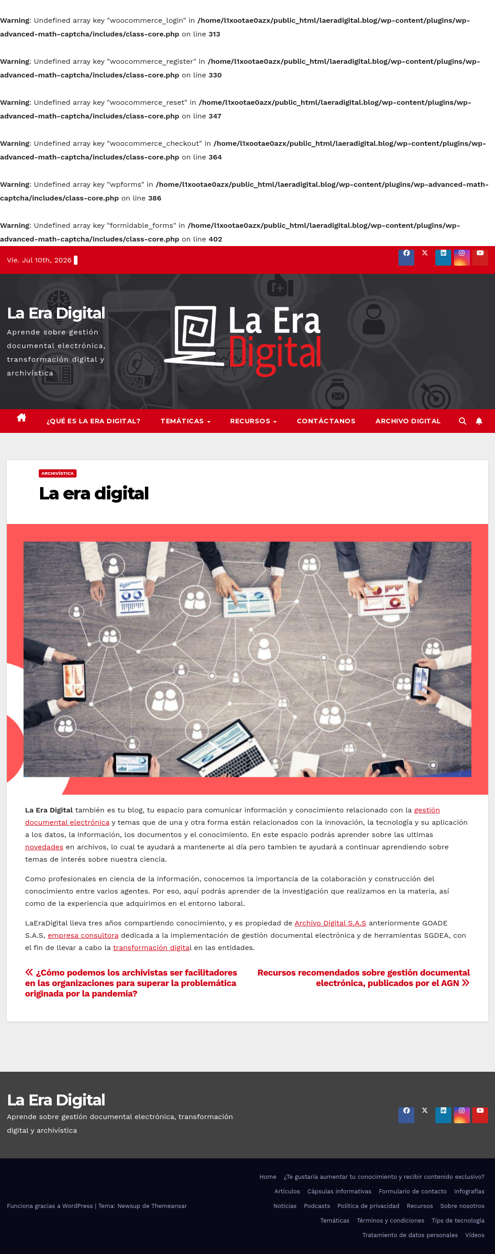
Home (267, 1176)
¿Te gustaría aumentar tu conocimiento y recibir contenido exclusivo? (384, 1176)
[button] (462, 421)
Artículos (287, 1191)
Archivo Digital (408, 421)
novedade (42, 847)
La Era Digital (56, 313)
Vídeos (475, 1235)
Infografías (469, 1191)
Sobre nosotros (462, 1206)
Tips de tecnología (458, 1220)
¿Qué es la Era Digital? (93, 421)
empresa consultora (83, 935)
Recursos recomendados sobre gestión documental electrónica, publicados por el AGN (364, 977)
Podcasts (317, 1206)
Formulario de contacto (413, 1191)
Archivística (57, 473)
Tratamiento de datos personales (410, 1235)
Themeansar (169, 1206)
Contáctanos (326, 421)
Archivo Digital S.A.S (330, 923)
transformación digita (151, 947)
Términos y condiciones (390, 1220)
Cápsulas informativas (339, 1191)
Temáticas (183, 421)
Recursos (251, 421)
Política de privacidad (368, 1206)
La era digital (94, 493)
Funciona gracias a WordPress (51, 1206)
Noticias (285, 1206)
